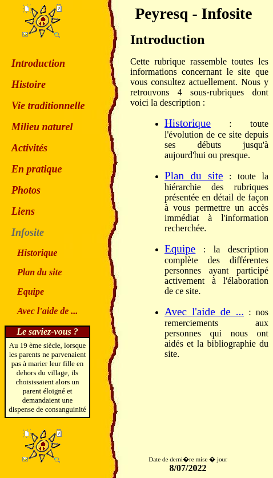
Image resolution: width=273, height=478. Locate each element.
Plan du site (193, 176)
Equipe (179, 249)
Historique (187, 123)
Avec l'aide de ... (204, 312)
